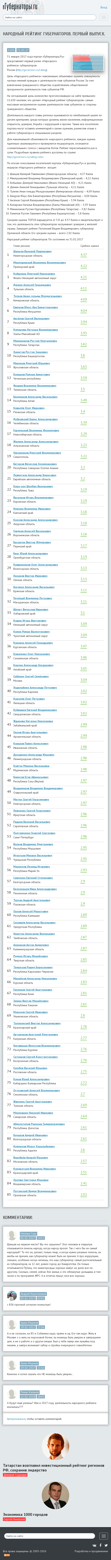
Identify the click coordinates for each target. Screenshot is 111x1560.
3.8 (82, 355)
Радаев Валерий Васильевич (31, 822)
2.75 (83, 1071)
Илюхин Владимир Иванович (32, 508)
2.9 (82, 881)
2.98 (83, 746)
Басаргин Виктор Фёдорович (32, 542)
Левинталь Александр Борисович (34, 475)
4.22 (83, 265)
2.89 (83, 914)
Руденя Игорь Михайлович (30, 956)
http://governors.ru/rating (31, 70)
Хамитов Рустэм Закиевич (30, 352)
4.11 (83, 288)
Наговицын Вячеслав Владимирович (36, 1045)
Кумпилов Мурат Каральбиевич (34, 1146)
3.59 (83, 377)
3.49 (83, 400)
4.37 (83, 254)
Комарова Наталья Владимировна (35, 329)
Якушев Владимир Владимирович (34, 385)
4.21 (83, 277)
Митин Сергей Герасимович (31, 799)
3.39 (83, 422)
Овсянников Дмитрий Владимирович (37, 452)
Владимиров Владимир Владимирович (38, 788)
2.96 (83, 814)
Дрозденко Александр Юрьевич (33, 754)
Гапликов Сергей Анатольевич (32, 989)
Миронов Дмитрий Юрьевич (31, 363)
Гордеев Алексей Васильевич (32, 531)
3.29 (83, 433)
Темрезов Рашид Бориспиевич (33, 967)
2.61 (83, 1127)
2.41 (83, 1183)
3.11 (83, 590)
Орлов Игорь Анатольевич (30, 732)
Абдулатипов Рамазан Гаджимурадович (39, 1124)
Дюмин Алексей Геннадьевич (32, 285)
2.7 (82, 1093)
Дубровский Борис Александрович (35, 419)
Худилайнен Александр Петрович (35, 687)
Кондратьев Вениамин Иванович (34, 1168)
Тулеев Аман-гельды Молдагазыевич (37, 296)
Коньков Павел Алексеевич (30, 743)
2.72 (83, 1082)
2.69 (83, 1105)
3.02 (83, 691)
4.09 (83, 299)
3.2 (82, 467)
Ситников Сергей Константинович (35, 1057)
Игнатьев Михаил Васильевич (32, 855)
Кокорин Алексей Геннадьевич (33, 643)
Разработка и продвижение (91, 1551)
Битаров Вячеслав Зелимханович (35, 464)
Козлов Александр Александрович (35, 520)
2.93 (83, 870)
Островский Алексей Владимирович (36, 1090)
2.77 (83, 1037)
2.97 (83, 780)
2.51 (83, 1172)
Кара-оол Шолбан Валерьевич (33, 486)
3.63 (83, 366)
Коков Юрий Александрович (31, 1079)
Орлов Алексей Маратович (30, 911)
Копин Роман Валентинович (31, 631)
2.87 (83, 937)
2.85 (83, 959)
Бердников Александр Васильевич (35, 397)
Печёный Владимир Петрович (32, 598)
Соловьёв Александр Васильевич (34, 922)
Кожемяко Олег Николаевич (31, 654)
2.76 (83, 1049)
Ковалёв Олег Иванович (29, 408)
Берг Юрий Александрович (30, 553)
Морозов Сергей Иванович (30, 1012)
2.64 (83, 1116)
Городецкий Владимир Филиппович (36, 430)
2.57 (83, 1161)
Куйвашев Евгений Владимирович (35, 710)
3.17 (83, 545)
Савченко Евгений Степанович (33, 878)
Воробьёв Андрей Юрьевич (30, 1157)
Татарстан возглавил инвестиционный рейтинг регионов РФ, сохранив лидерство (53, 1467)
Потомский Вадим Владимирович (34, 1191)
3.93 (83, 333)
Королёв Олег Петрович (29, 698)
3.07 (83, 646)
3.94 (83, 321)
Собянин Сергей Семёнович (31, 676)
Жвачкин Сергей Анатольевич (32, 1101)
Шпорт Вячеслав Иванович (30, 609)
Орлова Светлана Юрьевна (30, 1180)
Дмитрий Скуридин (15, 1475)
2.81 (83, 993)
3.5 (82, 389)
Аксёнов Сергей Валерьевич (31, 318)
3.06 (83, 657)
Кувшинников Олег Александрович (35, 564)
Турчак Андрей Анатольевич (31, 900)
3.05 (83, 668)
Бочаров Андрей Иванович (30, 1135)
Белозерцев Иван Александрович (35, 889)
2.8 (82, 1015)
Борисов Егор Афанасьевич (30, 777)
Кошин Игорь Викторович (29, 620)
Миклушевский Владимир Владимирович (39, 262)
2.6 (82, 1149)
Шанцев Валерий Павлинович (32, 251)
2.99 (83, 724)
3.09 (83, 623)
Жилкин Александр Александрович (35, 441)
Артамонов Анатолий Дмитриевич (35, 1034)
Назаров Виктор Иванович (30, 576)
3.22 (83, 456)
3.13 (83, 567)
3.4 (82, 411)
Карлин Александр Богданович (33, 665)
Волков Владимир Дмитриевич (33, 844)
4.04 (83, 310)
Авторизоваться (16, 1419)
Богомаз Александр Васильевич (34, 587)
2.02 (83, 1194)
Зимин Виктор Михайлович (30, 1001)
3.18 (83, 511)
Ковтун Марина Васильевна (31, 766)
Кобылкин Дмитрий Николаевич (34, 273)
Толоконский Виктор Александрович (37, 1023)
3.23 (83, 445)
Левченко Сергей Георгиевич (32, 810)
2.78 (83, 1026)
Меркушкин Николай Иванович (33, 1113)
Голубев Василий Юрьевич (30, 1068)
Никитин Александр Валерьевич (34, 933)
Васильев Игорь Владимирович (33, 497)
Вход (104, 7)
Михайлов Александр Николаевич (35, 978)
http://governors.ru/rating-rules (25, 157)
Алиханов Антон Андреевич (31, 945)
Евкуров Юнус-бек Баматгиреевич (35, 307)
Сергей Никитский (14, 1519)
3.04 (83, 679)
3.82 (83, 344)
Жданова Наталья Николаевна (33, 721)
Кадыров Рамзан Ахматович (31, 374)
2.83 (83, 981)
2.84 (83, 970)
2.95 (83, 847)
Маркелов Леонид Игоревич (31, 866)
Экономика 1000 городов (25, 1514)
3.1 (82, 612)
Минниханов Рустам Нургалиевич (35, 341)
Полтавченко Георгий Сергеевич (34, 833)
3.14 (83, 556)
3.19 (83, 489)
